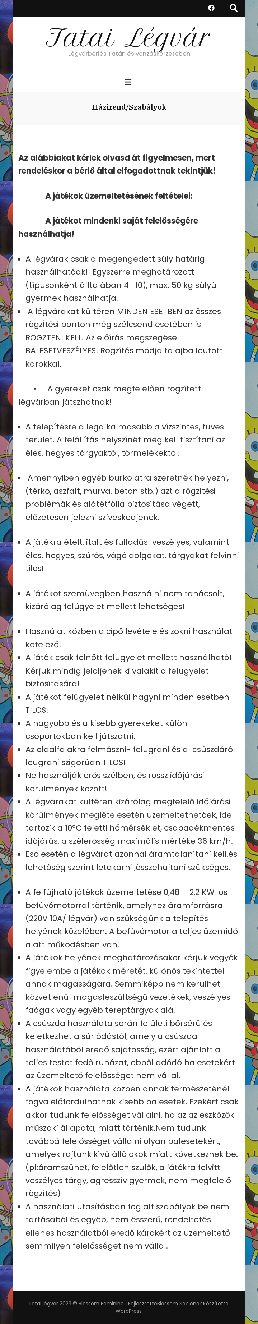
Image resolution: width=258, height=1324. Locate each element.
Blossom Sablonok (179, 1303)
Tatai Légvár (129, 37)
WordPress (129, 1311)
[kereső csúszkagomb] (234, 8)
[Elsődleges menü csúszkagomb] (129, 82)
